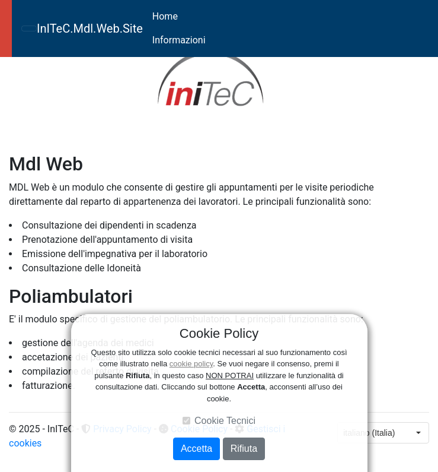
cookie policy (191, 363)
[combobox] (373, 433)
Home (165, 16)
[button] (40, 100)
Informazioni (179, 40)
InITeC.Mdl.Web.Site (90, 28)
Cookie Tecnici (224, 421)
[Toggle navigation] (29, 28)
